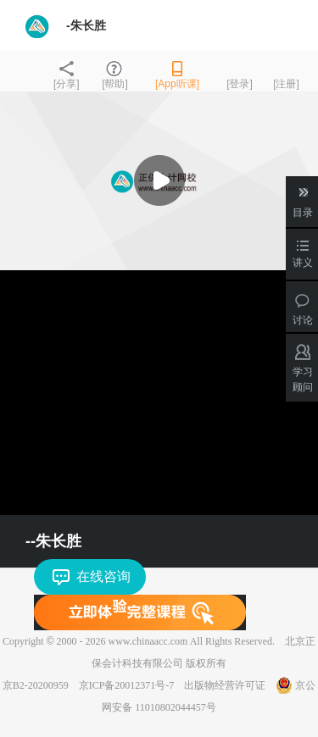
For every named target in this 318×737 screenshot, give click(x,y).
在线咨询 (103, 576)
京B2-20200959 (36, 685)
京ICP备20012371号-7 (127, 685)
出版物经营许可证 (224, 685)
